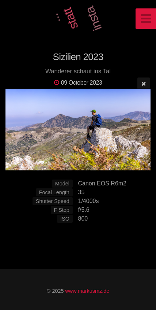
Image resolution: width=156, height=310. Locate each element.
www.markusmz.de (87, 291)
